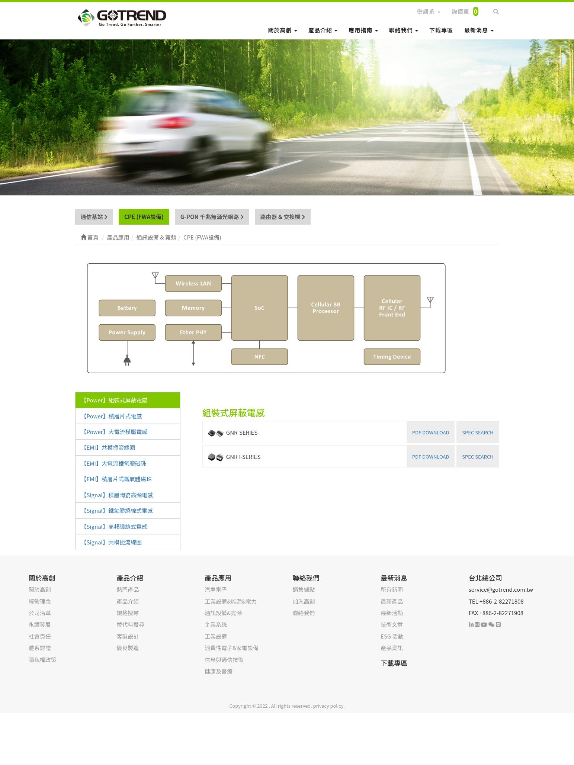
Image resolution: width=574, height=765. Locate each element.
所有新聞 (392, 589)
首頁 (90, 237)
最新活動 (392, 613)
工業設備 (216, 636)
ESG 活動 (392, 636)
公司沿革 (40, 613)
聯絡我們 (403, 30)
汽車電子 (216, 589)
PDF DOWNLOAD (430, 432)
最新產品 (392, 601)
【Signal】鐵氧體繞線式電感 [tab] (117, 510)
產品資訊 (392, 648)
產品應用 (218, 577)
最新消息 (478, 30)
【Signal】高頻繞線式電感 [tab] (114, 526)
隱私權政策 (43, 659)
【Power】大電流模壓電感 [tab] (114, 431)
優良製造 (127, 648)
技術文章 (392, 624)
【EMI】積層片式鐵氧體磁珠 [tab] (116, 479)
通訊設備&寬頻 (223, 613)
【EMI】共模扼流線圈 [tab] (108, 447)
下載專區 (441, 30)
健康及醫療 (219, 671)
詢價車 (465, 11)
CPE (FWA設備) (144, 217)
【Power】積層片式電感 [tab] (111, 416)
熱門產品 (127, 589)
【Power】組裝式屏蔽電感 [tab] (114, 400)
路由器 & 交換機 (282, 217)
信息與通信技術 (224, 659)
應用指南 (363, 30)
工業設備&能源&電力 (231, 601)
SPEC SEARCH (477, 432)
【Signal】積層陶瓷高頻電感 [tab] (117, 495)
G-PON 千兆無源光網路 (212, 217)
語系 (428, 11)
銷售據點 (304, 589)
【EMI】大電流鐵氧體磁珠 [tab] (113, 463)
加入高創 (304, 601)
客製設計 (127, 636)
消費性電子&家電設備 (232, 648)
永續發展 (40, 624)
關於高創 (282, 30)
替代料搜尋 (130, 624)
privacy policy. (329, 705)
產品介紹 (322, 30)
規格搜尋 (127, 613)
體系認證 (40, 648)
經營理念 (40, 601)
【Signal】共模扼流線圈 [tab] (111, 542)
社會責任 (40, 636)
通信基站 (94, 217)
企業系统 (216, 624)
